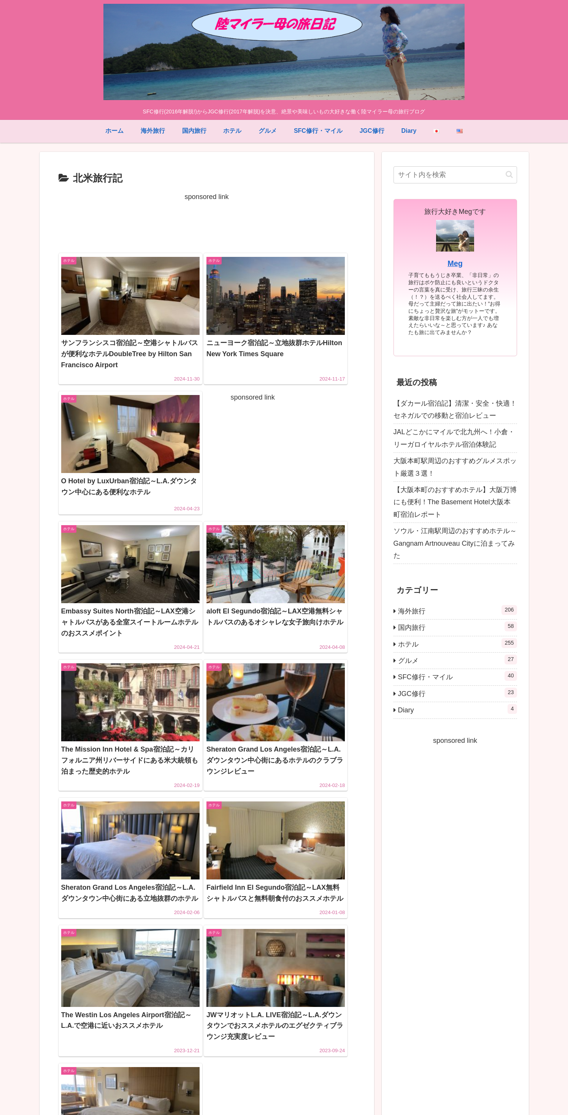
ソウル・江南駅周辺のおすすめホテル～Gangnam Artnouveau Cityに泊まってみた (455, 543)
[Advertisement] (207, 220)
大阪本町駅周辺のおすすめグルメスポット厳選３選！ (455, 467)
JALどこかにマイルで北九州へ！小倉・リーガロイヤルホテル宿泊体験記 (454, 438)
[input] (455, 174)
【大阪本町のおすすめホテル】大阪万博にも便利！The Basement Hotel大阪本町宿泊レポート (455, 502)
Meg (455, 263)
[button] (509, 174)
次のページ (206, 992)
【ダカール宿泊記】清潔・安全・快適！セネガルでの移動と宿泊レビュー (455, 409)
